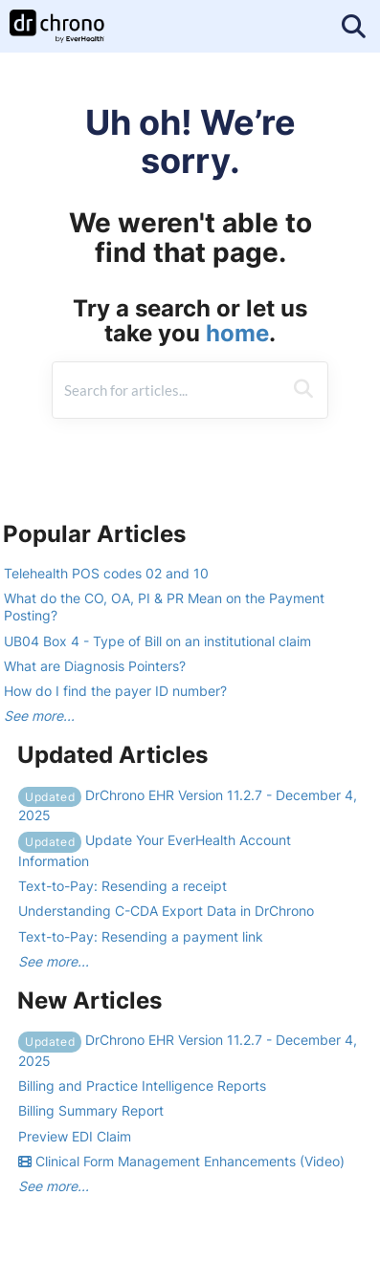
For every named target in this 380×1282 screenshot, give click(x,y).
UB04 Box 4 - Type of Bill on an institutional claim (157, 641)
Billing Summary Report (91, 1110)
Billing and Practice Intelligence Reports (142, 1085)
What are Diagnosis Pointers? (95, 666)
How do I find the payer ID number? (115, 691)
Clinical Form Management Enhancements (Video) (181, 1161)
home (237, 333)
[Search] (303, 390)
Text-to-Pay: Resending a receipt (122, 886)
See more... (39, 715)
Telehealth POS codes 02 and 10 (106, 573)
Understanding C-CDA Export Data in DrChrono (166, 910)
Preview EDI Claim (74, 1136)
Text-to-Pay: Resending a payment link (140, 936)
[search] (167, 390)
